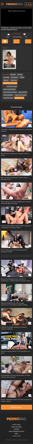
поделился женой (20, 95)
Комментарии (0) (5, 41)
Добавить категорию (10, 83)
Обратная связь (16, 427)
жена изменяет (8, 95)
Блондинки (14, 77)
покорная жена (8, 98)
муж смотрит (23, 92)
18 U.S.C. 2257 (16, 436)
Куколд (20, 74)
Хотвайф (6, 77)
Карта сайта (16, 424)
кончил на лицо (12, 86)
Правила (16, 429)
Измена (13, 74)
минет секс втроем (9, 89)
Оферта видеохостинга (16, 431)
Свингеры (14, 80)
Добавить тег (19, 98)
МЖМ (22, 77)
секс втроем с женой (10, 92)
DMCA (16, 433)
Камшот (6, 80)
